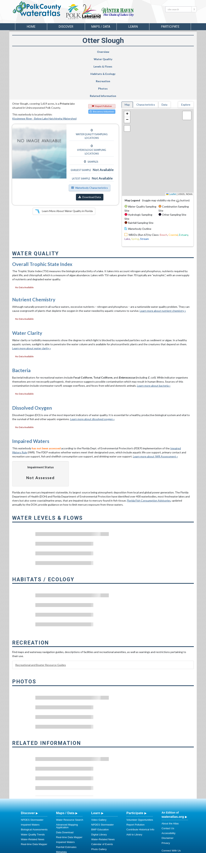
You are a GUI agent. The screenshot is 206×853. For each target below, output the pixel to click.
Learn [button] (133, 26)
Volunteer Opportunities (139, 779)
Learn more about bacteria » (153, 345)
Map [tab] (127, 64)
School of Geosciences (99, 849)
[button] (127, 74)
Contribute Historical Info (140, 789)
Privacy (166, 802)
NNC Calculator (65, 816)
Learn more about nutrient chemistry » (163, 270)
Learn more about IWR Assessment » (155, 416)
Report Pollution (102, 65)
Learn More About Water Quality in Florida (64, 171)
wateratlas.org (173, 776)
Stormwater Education (103, 818)
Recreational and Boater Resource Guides (40, 624)
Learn (95, 773)
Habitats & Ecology (98, 53)
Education (97, 813)
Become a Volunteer (101, 71)
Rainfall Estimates (66, 806)
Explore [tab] (185, 64)
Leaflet (171, 154)
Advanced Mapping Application (67, 786)
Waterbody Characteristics (89, 147)
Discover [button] (66, 26)
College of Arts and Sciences (127, 849)
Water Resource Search (69, 779)
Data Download (64, 792)
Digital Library (99, 794)
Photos (152, 51)
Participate (134, 773)
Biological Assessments (34, 789)
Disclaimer (168, 797)
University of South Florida (157, 849)
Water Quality (51, 53)
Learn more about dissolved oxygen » (92, 378)
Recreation (125, 51)
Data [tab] (164, 64)
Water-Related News (32, 799)
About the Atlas (170, 783)
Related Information (178, 53)
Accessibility (168, 792)
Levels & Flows (74, 53)
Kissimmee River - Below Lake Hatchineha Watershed (44, 78)
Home (31, 26)
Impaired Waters (30, 784)
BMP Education (100, 789)
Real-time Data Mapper (34, 804)
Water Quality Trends (33, 794)
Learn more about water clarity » (31, 308)
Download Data (89, 156)
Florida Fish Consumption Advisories (149, 460)
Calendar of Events (102, 804)
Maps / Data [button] (100, 26)
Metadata (61, 811)
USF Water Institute (76, 849)
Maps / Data (65, 773)
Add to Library (134, 794)
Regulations (98, 823)
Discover (28, 773)
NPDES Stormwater (32, 779)
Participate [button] (170, 26)
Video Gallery (98, 779)
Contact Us (168, 788)
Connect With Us (171, 810)
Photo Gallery (99, 809)
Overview (26, 51)
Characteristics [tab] (145, 64)
